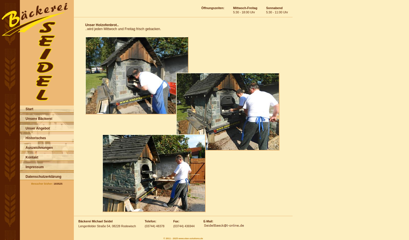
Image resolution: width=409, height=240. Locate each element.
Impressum (35, 167)
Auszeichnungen (39, 148)
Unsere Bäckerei (39, 119)
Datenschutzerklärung (43, 177)
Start (29, 109)
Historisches (36, 138)
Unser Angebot (38, 128)
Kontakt (32, 157)
